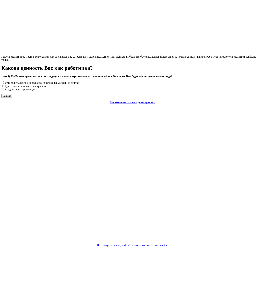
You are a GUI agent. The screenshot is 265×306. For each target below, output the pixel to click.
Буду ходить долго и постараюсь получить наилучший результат (42, 82)
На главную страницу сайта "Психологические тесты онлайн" (132, 245)
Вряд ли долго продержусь (20, 89)
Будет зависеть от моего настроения (25, 86)
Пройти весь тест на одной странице (132, 102)
